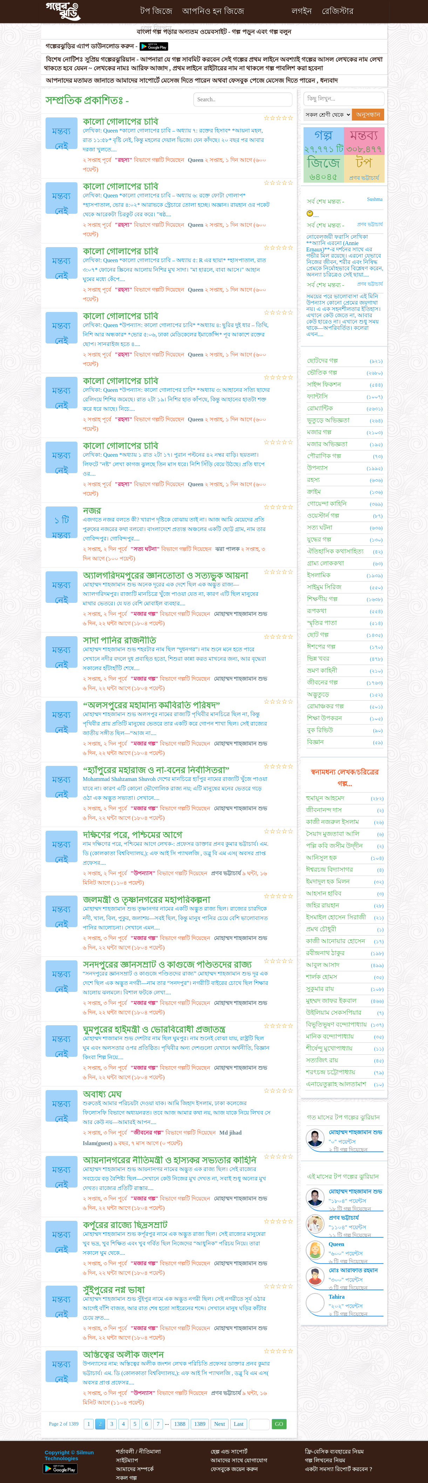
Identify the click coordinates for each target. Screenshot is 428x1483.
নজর (92, 511)
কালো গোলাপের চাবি (120, 122)
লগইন (302, 11)
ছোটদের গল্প (322, 360)
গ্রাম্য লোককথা (325, 563)
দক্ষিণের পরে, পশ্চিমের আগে (132, 835)
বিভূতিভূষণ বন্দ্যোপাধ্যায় (336, 1024)
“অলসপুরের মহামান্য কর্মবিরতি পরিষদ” (151, 705)
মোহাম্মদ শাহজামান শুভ (355, 1132)
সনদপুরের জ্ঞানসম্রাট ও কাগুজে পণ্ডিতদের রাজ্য (167, 965)
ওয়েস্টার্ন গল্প (323, 515)
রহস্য (313, 479)
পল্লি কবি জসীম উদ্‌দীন (334, 845)
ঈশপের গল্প (321, 646)
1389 (199, 1424)
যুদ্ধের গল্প (319, 539)
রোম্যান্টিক (320, 408)
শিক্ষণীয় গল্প (322, 599)
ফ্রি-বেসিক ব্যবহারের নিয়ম (334, 1452)
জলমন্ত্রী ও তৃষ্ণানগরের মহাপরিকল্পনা (146, 900)
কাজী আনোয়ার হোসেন (335, 941)
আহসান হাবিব (324, 893)
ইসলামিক (319, 575)
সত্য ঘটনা (320, 527)
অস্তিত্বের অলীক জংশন (123, 1355)
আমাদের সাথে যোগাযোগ (239, 1460)
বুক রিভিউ (320, 730)
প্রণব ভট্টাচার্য (364, 178)
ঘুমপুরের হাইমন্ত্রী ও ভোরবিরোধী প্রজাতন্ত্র (154, 1029)
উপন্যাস (317, 467)
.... (312, 215)
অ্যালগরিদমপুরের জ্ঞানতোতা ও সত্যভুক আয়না (165, 575)
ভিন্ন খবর (318, 658)
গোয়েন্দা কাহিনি (327, 503)
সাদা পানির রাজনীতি (119, 640)
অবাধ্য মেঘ (102, 1094)
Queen (336, 1244)
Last (239, 1424)
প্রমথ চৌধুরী (321, 929)
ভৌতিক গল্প (322, 372)
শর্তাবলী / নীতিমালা (138, 1452)
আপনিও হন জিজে (213, 11)
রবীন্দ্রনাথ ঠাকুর (325, 953)
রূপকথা (316, 610)
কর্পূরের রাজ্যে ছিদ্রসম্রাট (125, 1225)
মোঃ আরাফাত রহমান (353, 1270)
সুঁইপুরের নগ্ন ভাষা (113, 1290)
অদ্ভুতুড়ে (318, 694)
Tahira (337, 1297)
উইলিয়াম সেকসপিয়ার (334, 1012)
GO (279, 1424)
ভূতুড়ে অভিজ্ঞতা (328, 420)
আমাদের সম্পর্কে (135, 1469)
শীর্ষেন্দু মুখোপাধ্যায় (329, 1048)
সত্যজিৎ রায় (322, 1060)
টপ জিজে (156, 11)
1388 (179, 1424)
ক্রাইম (314, 491)
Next (219, 1424)
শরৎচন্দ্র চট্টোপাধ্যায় (331, 1072)
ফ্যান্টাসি (317, 396)
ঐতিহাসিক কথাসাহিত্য (335, 551)
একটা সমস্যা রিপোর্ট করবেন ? (338, 1469)
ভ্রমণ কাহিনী (322, 670)
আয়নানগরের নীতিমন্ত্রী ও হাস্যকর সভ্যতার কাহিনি (169, 1160)
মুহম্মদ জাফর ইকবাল (331, 1000)
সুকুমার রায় (320, 988)
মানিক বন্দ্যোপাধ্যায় (330, 1036)
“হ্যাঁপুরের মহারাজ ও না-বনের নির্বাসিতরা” (156, 770)
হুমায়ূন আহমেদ (325, 798)
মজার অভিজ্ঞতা (327, 444)
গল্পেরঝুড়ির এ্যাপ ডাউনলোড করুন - (93, 46)
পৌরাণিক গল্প (324, 456)
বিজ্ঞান (315, 742)
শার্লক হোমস (322, 976)
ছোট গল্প (318, 634)
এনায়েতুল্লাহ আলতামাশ (336, 1084)
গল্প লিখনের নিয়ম (325, 1460)
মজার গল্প (319, 432)
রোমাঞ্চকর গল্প (325, 706)
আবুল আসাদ (323, 964)
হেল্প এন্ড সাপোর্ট (229, 1452)
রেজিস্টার (338, 11)
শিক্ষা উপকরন (324, 718)
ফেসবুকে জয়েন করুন (234, 1469)
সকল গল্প (126, 1478)
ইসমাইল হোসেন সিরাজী (336, 917)
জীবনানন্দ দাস (324, 810)
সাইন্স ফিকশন (324, 384)
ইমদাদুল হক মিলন (328, 881)
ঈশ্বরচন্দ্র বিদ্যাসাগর (329, 869)
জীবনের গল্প (322, 682)
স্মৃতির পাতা (322, 622)
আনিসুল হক (321, 857)
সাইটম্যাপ (127, 1460)
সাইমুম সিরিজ (324, 587)
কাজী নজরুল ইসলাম (332, 821)
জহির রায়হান (323, 905)
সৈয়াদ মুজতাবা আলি (332, 833)
